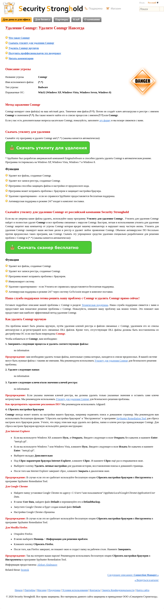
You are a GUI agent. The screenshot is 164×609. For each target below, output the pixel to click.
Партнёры (29, 590)
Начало (19, 590)
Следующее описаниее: (133, 574)
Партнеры (61, 19)
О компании (92, 19)
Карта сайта (142, 590)
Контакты (95, 590)
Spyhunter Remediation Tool (131, 418)
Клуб (76, 19)
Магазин (42, 590)
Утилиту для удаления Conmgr (111, 360)
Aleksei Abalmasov (47, 564)
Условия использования (75, 590)
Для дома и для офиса (16, 19)
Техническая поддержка (95, 305)
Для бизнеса (42, 19)
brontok (25, 569)
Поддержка (54, 590)
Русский (153, 2)
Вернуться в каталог (147, 580)
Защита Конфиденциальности (118, 590)
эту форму (104, 120)
